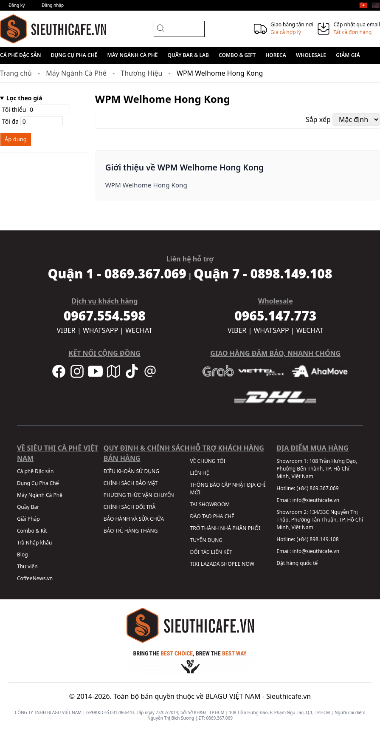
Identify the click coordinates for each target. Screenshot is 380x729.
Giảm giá (348, 55)
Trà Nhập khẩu (34, 542)
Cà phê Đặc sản (20, 55)
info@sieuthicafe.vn (315, 500)
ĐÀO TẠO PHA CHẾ (212, 516)
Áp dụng (16, 139)
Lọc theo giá (24, 98)
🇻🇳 (363, 5)
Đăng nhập (53, 5)
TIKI (195, 563)
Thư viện (27, 566)
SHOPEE (230, 563)
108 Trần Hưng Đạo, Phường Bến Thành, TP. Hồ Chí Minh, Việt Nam (316, 468)
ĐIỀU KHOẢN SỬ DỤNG (131, 471)
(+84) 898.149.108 (317, 539)
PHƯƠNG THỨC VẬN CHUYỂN (139, 495)
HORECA (275, 55)
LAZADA (210, 563)
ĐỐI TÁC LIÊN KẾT (211, 552)
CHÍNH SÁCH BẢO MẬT (131, 483)
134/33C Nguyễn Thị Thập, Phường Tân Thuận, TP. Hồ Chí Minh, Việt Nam (319, 519)
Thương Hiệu (141, 73)
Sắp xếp (318, 119)
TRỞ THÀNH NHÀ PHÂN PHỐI (225, 528)
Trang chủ (16, 73)
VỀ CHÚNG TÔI (207, 461)
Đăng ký (16, 5)
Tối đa (32, 121)
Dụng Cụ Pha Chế (74, 55)
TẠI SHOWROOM (210, 504)
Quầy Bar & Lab (188, 55)
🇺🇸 (376, 5)
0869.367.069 (219, 718)
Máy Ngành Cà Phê (132, 55)
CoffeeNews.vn (35, 578)
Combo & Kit (32, 530)
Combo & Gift (237, 55)
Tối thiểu (36, 109)
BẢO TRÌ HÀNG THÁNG (131, 530)
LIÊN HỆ (199, 473)
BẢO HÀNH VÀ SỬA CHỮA (134, 518)
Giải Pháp (28, 518)
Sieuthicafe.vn (288, 696)
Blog (22, 554)
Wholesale (311, 55)
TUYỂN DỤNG (206, 540)
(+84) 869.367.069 (317, 488)
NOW (248, 563)
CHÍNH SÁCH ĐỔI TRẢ (129, 507)
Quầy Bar (28, 507)
